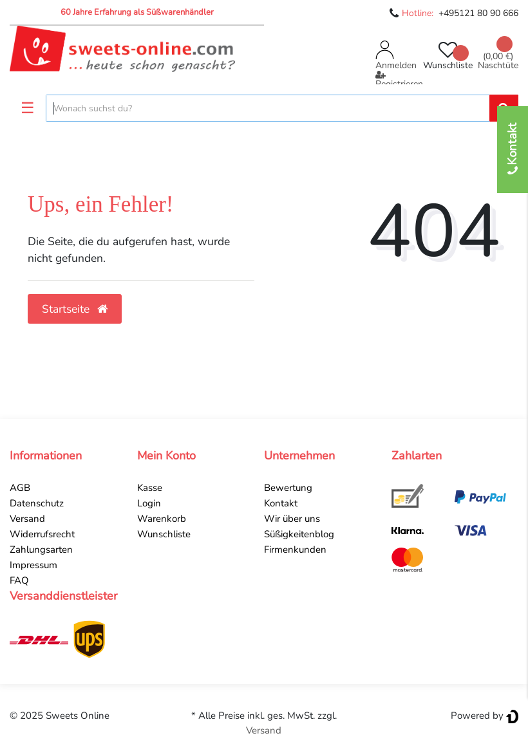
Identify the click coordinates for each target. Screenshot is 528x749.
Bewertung (288, 487)
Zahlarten (416, 455)
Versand (27, 518)
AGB (20, 487)
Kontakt (280, 503)
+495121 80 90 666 (478, 13)
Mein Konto (166, 455)
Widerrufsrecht (42, 534)
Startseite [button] (75, 309)
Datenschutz (37, 503)
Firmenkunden (295, 549)
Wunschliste (164, 534)
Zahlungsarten (41, 549)
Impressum (33, 565)
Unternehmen (299, 455)
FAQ (19, 580)
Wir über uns (292, 518)
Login (149, 503)
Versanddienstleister (63, 596)
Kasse (149, 487)
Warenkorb (161, 518)
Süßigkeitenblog (299, 534)
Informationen (46, 455)
